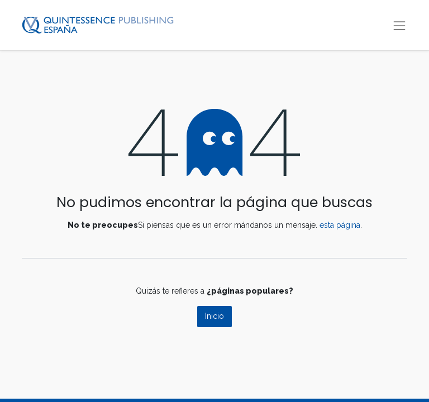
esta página (340, 225)
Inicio (214, 316)
